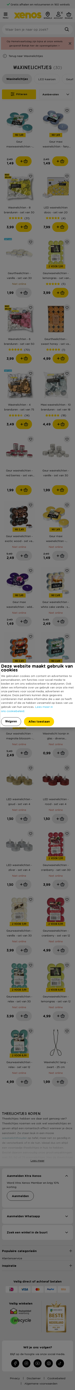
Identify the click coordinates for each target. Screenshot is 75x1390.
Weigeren (11, 721)
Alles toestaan (39, 721)
